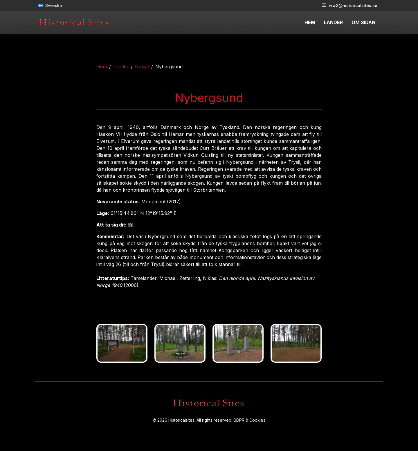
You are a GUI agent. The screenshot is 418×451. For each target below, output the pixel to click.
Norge (142, 66)
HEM (310, 22)
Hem (101, 66)
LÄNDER (333, 22)
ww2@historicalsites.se (349, 5)
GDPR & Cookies (249, 420)
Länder (121, 66)
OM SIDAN (363, 22)
